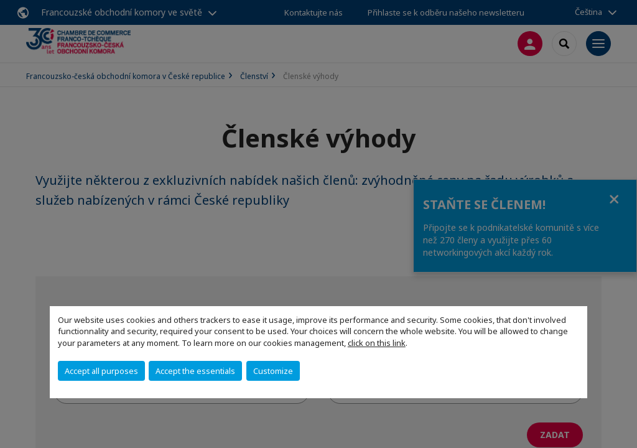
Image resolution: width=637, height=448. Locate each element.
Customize (273, 370)
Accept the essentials (195, 370)
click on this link (377, 342)
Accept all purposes (101, 370)
